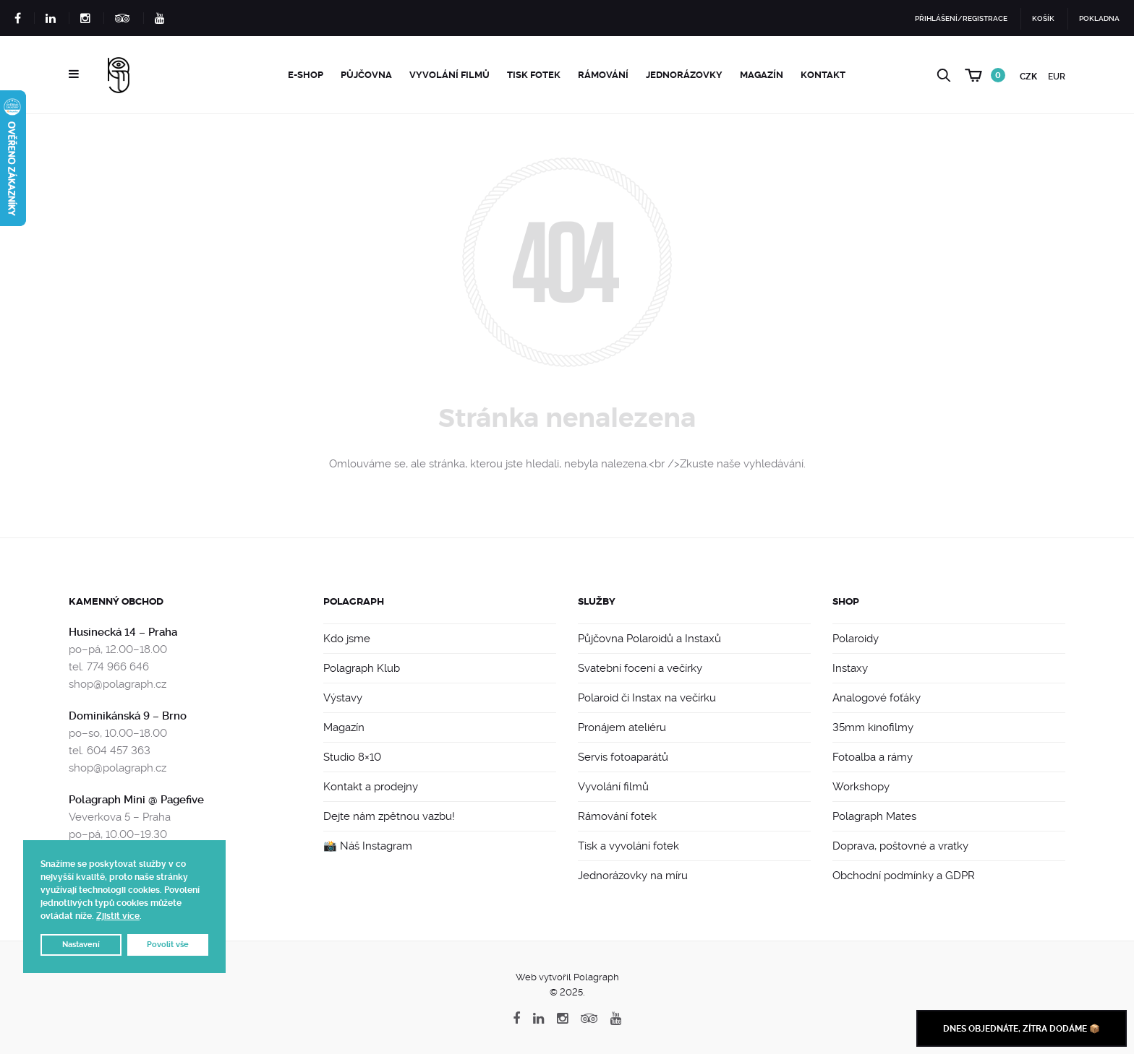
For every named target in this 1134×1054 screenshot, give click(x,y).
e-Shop (305, 74)
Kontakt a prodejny (370, 786)
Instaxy (850, 668)
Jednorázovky (684, 74)
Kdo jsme (346, 638)
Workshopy (861, 786)
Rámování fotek (617, 816)
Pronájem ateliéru (622, 727)
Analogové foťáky (876, 697)
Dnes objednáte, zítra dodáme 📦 (1021, 1029)
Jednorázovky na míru (633, 875)
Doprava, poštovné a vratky (900, 845)
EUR (1056, 76)
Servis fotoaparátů (623, 757)
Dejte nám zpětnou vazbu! (389, 816)
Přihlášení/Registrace (961, 18)
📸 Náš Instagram (367, 845)
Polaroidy (855, 638)
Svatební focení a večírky (640, 668)
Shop (845, 601)
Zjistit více (118, 916)
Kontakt (823, 74)
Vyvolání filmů (449, 74)
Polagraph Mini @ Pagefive (136, 799)
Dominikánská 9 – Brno (128, 715)
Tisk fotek (533, 74)
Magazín (761, 74)
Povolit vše (168, 944)
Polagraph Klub (361, 668)
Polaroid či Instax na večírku (647, 697)
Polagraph (353, 601)
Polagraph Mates (874, 816)
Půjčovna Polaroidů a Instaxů (649, 638)
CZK (1028, 76)
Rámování (603, 74)
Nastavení (81, 944)
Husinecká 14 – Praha (123, 632)
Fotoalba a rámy (872, 757)
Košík (1043, 18)
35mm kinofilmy (872, 727)
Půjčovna (366, 74)
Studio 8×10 (352, 757)
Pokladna (1099, 18)
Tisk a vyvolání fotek (628, 845)
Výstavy (342, 697)
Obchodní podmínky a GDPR (903, 875)
